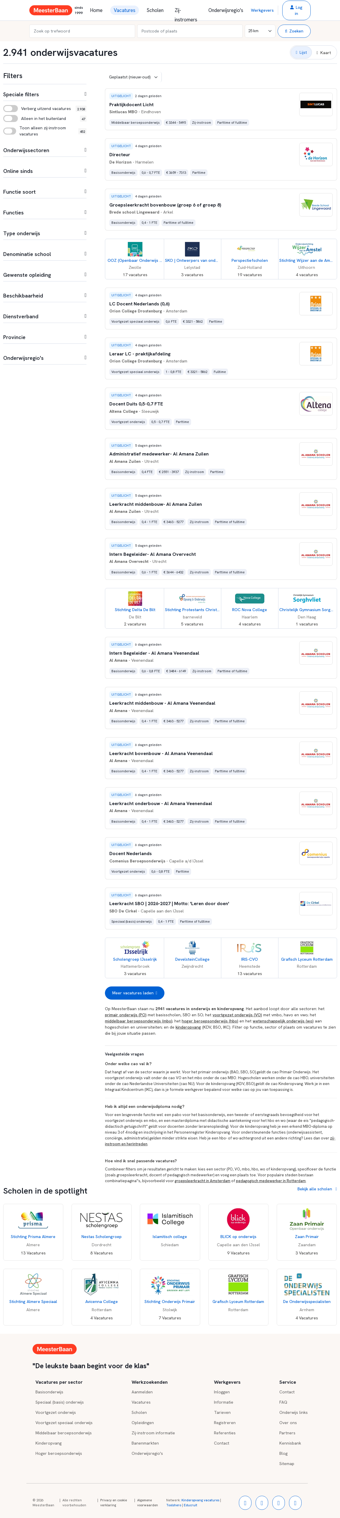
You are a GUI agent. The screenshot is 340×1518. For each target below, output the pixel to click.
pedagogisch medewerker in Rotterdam (271, 1180)
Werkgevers (262, 10)
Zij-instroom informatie (153, 1433)
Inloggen (222, 1392)
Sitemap (286, 1463)
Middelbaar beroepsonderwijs (63, 1433)
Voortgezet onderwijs (55, 1412)
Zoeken (294, 31)
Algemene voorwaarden (147, 1502)
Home (96, 10)
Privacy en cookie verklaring (113, 1502)
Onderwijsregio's (225, 10)
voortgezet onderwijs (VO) (237, 1014)
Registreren (225, 1422)
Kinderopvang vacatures (200, 1500)
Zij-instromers (186, 11)
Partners (287, 1433)
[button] (296, 10)
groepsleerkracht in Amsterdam (202, 1180)
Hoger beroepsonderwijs (58, 1453)
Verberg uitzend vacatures (46, 108)
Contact (221, 1443)
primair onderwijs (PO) (126, 1014)
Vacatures (124, 10)
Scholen (155, 10)
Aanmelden (142, 1392)
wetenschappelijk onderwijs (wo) (283, 1021)
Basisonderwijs (49, 1392)
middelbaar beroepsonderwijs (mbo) (138, 1021)
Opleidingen (143, 1422)
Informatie (223, 1402)
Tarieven (222, 1412)
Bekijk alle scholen (317, 1189)
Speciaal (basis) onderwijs (59, 1402)
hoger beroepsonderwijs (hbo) (210, 1021)
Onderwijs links (293, 1412)
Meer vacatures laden (134, 993)
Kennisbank (290, 1443)
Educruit (190, 1505)
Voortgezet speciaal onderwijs (64, 1422)
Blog (283, 1453)
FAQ (283, 1402)
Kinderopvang (48, 1443)
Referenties (225, 1433)
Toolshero (173, 1505)
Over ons (288, 1422)
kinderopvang (188, 1027)
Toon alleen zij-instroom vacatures (42, 131)
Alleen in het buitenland (43, 118)
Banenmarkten (145, 1443)
